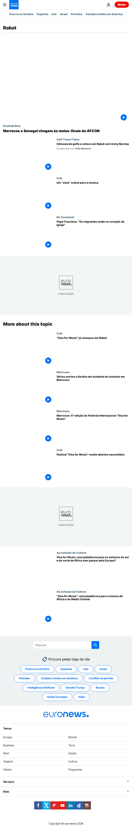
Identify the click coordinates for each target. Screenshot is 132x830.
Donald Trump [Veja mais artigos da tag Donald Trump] (75, 687)
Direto (122, 4)
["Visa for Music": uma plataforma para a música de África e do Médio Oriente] (93, 609)
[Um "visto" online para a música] (93, 196)
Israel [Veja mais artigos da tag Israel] (103, 669)
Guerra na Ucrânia (21, 14)
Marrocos (63, 372)
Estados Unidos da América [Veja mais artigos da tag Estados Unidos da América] (59, 678)
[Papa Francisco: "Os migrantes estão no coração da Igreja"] (93, 235)
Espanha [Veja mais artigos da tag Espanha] (66, 669)
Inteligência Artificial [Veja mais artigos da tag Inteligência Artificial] (41, 687)
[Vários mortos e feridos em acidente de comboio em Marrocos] (93, 390)
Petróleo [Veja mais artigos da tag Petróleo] (24, 678)
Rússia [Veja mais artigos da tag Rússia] (100, 687)
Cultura (72, 761)
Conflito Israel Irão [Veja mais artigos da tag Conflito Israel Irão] (101, 678)
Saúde (72, 753)
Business (8, 745)
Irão (54, 14)
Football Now (11, 125)
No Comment (65, 217)
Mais (6, 791)
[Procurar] (66, 645)
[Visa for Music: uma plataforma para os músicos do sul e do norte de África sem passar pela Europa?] (93, 570)
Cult (59, 178)
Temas (7, 728)
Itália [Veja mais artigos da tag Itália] (82, 696)
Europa (7, 737)
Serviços (8, 781)
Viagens (8, 761)
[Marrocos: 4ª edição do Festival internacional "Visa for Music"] (93, 429)
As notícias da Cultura (71, 552)
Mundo (72, 737)
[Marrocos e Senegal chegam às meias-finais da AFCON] (66, 131)
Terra (71, 745)
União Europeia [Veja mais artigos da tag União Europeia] (57, 696)
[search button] (95, 645)
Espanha (42, 14)
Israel (64, 14)
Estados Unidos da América (104, 14)
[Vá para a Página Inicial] (14, 4)
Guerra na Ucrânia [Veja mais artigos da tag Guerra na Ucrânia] (37, 669)
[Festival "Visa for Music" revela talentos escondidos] (93, 467)
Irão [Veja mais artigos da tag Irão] (85, 669)
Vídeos (7, 769)
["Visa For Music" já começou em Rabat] (93, 351)
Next (6, 753)
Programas (75, 769)
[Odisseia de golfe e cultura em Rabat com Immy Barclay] (93, 157)
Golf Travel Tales (68, 139)
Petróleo (77, 14)
